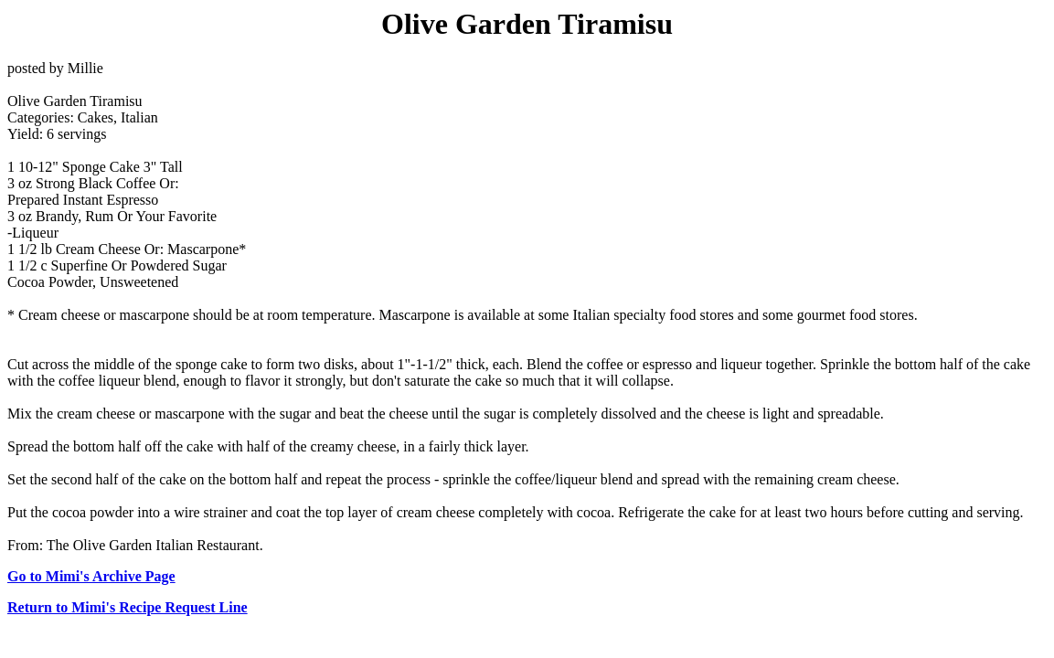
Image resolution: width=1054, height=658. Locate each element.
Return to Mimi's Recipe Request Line (127, 607)
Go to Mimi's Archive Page (91, 576)
